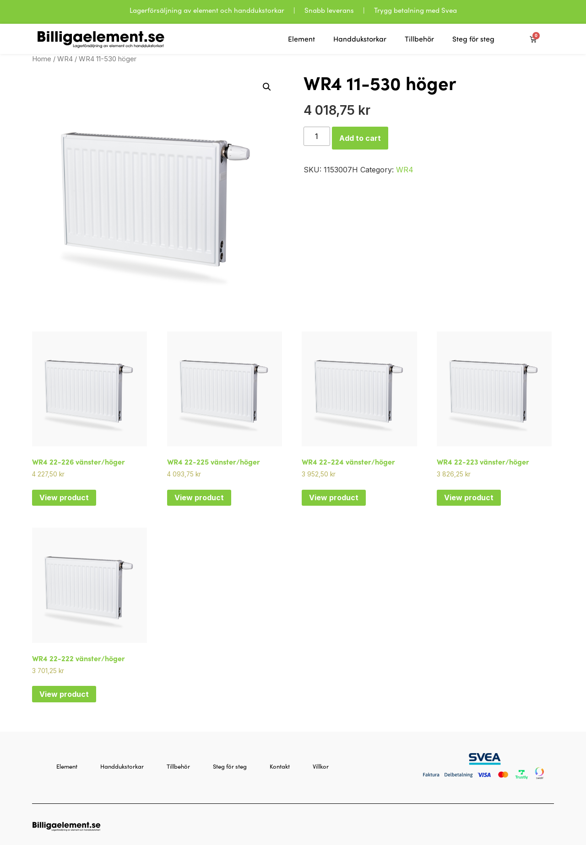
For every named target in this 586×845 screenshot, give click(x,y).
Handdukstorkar (359, 38)
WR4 (65, 59)
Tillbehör (419, 38)
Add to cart (360, 138)
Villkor (321, 766)
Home (41, 59)
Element (301, 38)
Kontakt (280, 766)
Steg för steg (473, 38)
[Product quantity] (317, 136)
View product (64, 497)
